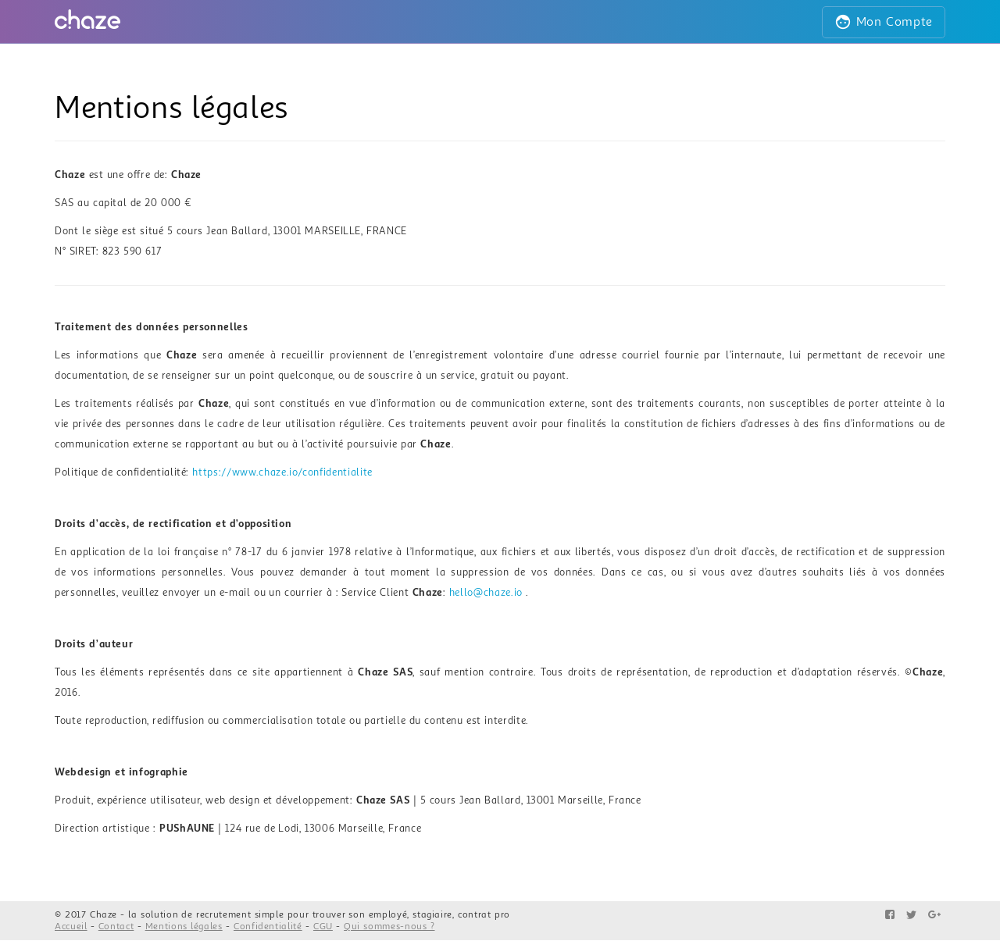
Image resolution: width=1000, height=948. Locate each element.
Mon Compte (883, 22)
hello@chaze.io (486, 592)
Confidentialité (268, 926)
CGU (323, 926)
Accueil (71, 926)
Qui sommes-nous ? (389, 926)
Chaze (103, 915)
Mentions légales (184, 926)
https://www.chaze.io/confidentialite (282, 472)
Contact (116, 926)
